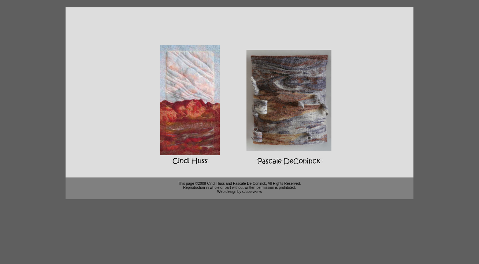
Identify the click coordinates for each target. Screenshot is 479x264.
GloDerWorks (252, 192)
